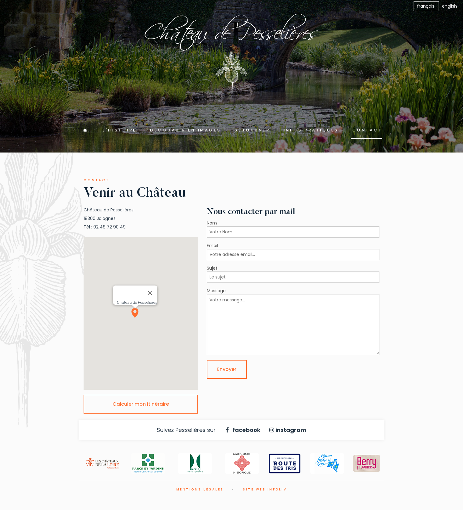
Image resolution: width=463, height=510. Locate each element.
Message (216, 291)
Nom (212, 223)
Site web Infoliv (265, 489)
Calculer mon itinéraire (141, 404)
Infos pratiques (311, 130)
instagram (286, 430)
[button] (135, 313)
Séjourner (252, 130)
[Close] (150, 293)
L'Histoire (119, 130)
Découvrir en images (185, 130)
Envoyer (226, 369)
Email (212, 245)
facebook (241, 430)
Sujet (212, 268)
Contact (367, 130)
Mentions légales (200, 489)
